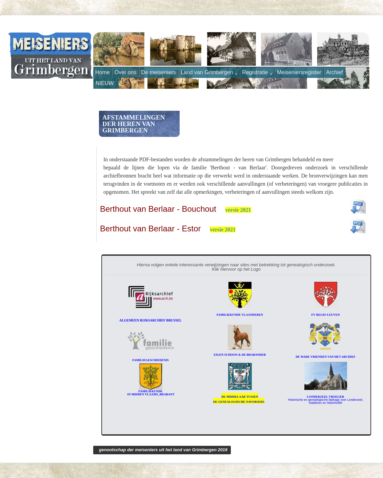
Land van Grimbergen (209, 72)
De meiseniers (158, 72)
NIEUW (105, 83)
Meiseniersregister (299, 72)
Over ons (126, 72)
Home (102, 72)
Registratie (257, 72)
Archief (334, 72)
